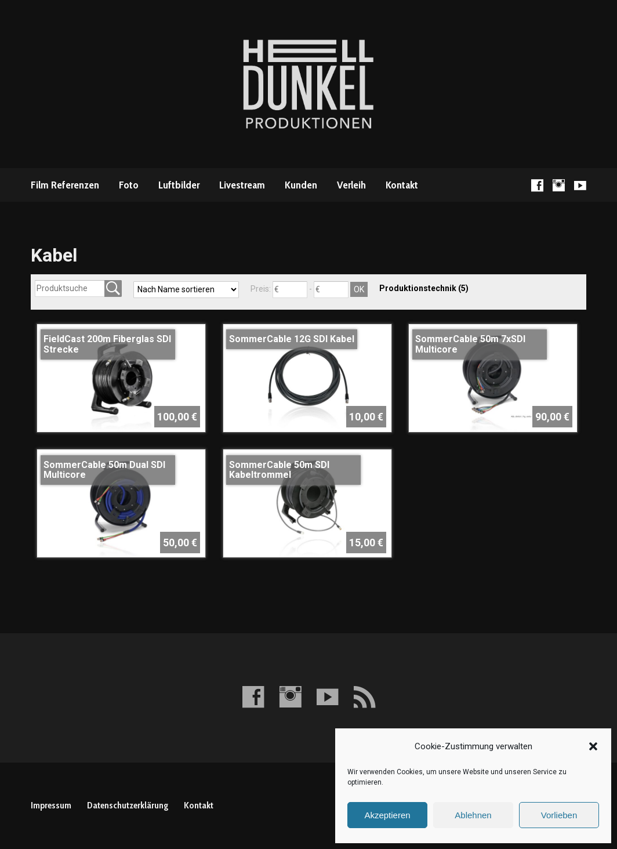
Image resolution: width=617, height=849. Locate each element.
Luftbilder (178, 185)
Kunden (301, 185)
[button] (593, 746)
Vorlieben (559, 815)
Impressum (51, 805)
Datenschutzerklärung (127, 805)
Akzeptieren (387, 815)
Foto (129, 185)
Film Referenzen (65, 185)
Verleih (351, 185)
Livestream (242, 185)
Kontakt (402, 185)
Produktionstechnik (424, 288)
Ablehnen (473, 815)
